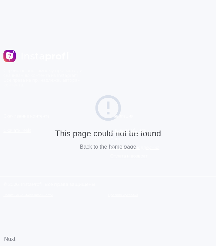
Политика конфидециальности (28, 195)
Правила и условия (123, 195)
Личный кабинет (127, 130)
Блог (115, 138)
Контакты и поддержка (135, 147)
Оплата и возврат (129, 156)
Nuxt (9, 239)
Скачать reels (17, 130)
